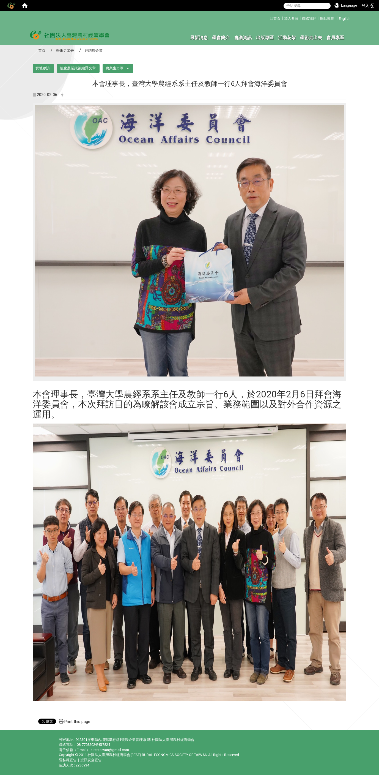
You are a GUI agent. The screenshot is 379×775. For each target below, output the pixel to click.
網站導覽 (327, 19)
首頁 (41, 50)
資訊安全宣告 (91, 760)
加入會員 (291, 19)
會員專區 (335, 37)
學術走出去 (311, 37)
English (344, 19)
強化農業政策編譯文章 (78, 68)
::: (268, 18)
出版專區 (265, 37)
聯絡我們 (309, 19)
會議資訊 (243, 37)
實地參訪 (42, 68)
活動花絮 (287, 37)
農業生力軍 (114, 68)
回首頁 (275, 19)
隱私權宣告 (68, 760)
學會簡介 (221, 37)
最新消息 (199, 37)
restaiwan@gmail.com (111, 750)
